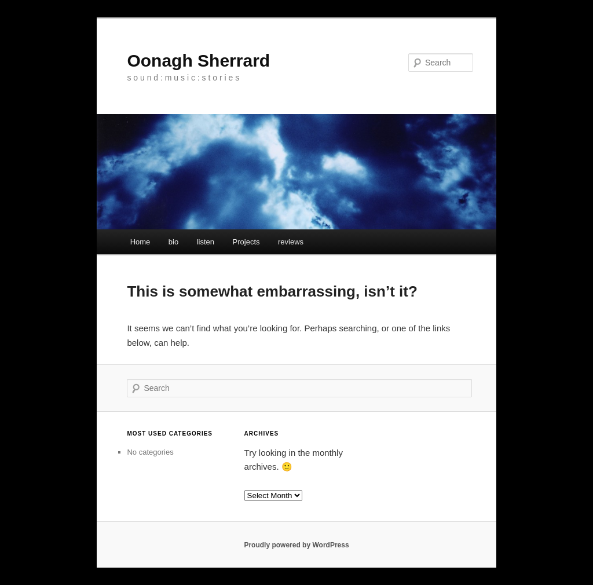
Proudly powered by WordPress (296, 545)
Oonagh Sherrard (198, 60)
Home (140, 241)
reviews (290, 241)
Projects (246, 241)
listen (205, 241)
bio (173, 241)
